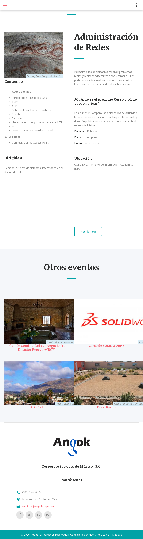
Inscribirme (88, 231)
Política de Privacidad (109, 534)
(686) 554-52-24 (31, 491)
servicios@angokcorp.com (38, 506)
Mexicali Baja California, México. (41, 498)
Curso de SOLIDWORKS (106, 345)
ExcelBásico (106, 407)
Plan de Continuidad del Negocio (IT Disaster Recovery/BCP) (36, 347)
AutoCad (36, 407)
